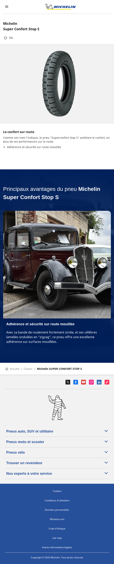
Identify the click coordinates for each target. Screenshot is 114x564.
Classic (28, 369)
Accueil (12, 369)
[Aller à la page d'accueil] (60, 6)
